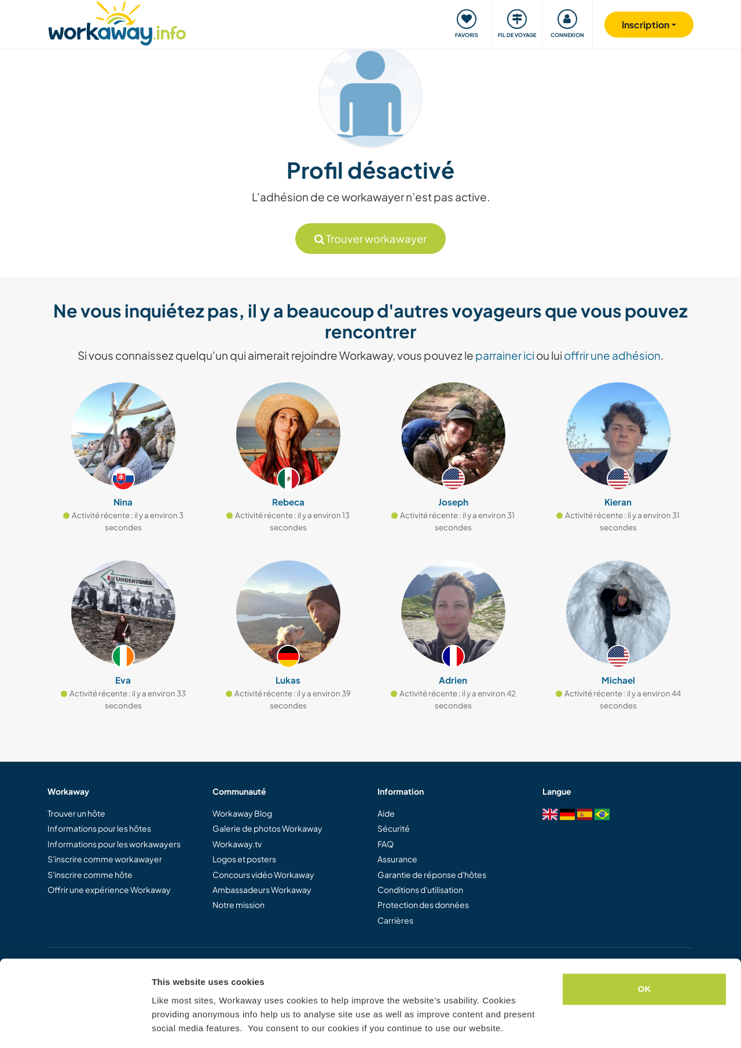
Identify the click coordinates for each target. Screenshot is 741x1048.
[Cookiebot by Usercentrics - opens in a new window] (75, 1025)
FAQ (385, 844)
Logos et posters (244, 859)
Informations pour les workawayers (114, 844)
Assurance (397, 859)
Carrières (395, 920)
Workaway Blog (242, 813)
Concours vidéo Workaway (263, 874)
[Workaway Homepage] (117, 21)
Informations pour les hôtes (99, 828)
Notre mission (238, 904)
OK (644, 954)
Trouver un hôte (76, 813)
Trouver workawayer (370, 238)
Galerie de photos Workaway (267, 828)
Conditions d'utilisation (420, 889)
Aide (386, 813)
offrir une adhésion (612, 355)
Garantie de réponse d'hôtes (431, 874)
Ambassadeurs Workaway (261, 889)
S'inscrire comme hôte (90, 874)
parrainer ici (504, 355)
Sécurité (393, 828)
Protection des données (423, 904)
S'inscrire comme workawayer (104, 859)
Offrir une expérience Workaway (109, 889)
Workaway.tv (237, 844)
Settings (169, 1025)
